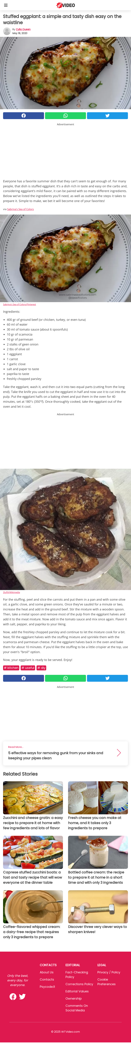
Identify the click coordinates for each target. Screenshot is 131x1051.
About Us (47, 972)
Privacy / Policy (108, 972)
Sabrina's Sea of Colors (20, 209)
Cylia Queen (23, 29)
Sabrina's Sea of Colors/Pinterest (19, 304)
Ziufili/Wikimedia (11, 592)
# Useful (27, 668)
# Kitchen (11, 668)
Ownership (74, 998)
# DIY (41, 668)
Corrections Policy (79, 984)
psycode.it (47, 987)
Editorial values (77, 991)
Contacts (47, 979)
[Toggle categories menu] (6, 5)
